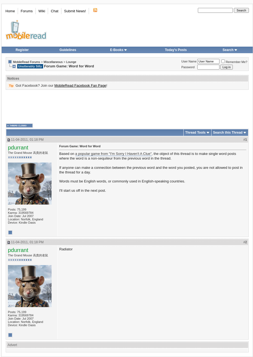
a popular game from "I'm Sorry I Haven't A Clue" (113, 154)
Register (22, 50)
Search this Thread (228, 132)
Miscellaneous (53, 62)
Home (10, 11)
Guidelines (67, 50)
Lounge (71, 62)
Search (230, 50)
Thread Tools (195, 132)
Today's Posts (176, 50)
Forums (27, 11)
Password (188, 67)
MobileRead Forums (26, 62)
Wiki (41, 11)
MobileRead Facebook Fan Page (80, 85)
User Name (189, 61)
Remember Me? (234, 62)
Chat (54, 11)
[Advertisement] (127, 106)
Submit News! (75, 11)
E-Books (118, 50)
